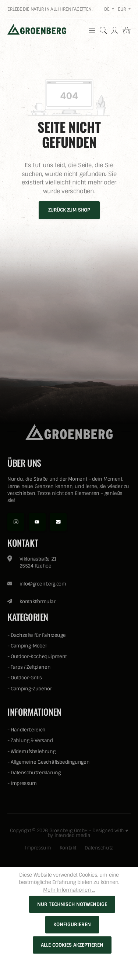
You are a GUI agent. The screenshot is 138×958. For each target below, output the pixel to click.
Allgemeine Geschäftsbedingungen (50, 762)
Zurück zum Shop (69, 210)
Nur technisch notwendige (72, 904)
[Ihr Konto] (114, 30)
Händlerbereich (28, 730)
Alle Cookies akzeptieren (72, 945)
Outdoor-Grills (26, 678)
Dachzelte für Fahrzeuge (38, 635)
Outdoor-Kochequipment (39, 656)
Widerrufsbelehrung (33, 751)
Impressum (24, 783)
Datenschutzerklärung (35, 773)
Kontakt (68, 848)
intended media (72, 835)
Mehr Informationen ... (69, 890)
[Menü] (92, 30)
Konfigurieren (72, 924)
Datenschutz (99, 848)
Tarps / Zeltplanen (30, 667)
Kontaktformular (38, 601)
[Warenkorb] (127, 30)
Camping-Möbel (28, 646)
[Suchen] (103, 30)
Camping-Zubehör (31, 689)
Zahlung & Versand (32, 740)
